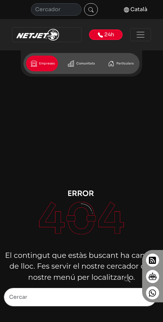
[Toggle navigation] (140, 34)
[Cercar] (91, 9)
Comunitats (81, 63)
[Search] (80, 297)
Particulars (120, 63)
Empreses (42, 63)
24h (106, 34)
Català (135, 9)
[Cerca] (56, 9)
